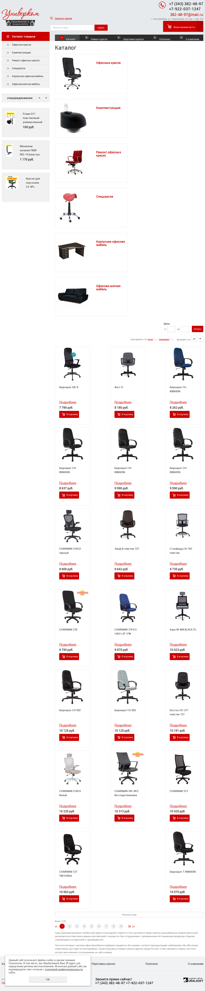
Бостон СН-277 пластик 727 (179, 712)
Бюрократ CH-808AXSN (68, 470)
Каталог (70, 36)
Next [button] (46, 98)
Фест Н (118, 387)
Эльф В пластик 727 (126, 548)
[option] (26, 122)
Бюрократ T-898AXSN (183, 872)
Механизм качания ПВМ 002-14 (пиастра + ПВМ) (30, 152)
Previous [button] (39, 98)
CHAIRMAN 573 (179, 791)
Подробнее (67, 402)
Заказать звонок (61, 18)
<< (56, 926)
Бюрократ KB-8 (68, 387)
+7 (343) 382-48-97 (186, 3)
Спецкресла (18, 68)
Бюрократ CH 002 (70, 710)
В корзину (72, 414)
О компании (192, 36)
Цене (150, 339)
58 (129, 926)
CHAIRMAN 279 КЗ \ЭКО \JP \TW (125, 631)
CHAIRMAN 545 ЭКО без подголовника (126, 793)
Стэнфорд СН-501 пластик (181, 551)
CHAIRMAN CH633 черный (70, 551)
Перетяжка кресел (133, 36)
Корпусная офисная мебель (27, 76)
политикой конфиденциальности (64, 969)
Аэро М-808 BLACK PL (183, 629)
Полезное (164, 36)
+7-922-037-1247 (139, 983)
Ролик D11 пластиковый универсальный (32, 118)
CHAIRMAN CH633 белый (70, 793)
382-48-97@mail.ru (186, 14)
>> (133, 926)
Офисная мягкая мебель (26, 84)
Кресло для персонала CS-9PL (33, 183)
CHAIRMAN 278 (68, 629)
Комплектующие (21, 52)
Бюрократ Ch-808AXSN (178, 389)
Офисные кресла (21, 44)
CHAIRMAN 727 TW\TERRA (68, 874)
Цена (167, 323)
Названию (164, 339)
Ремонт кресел (99, 36)
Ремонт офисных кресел (26, 60)
